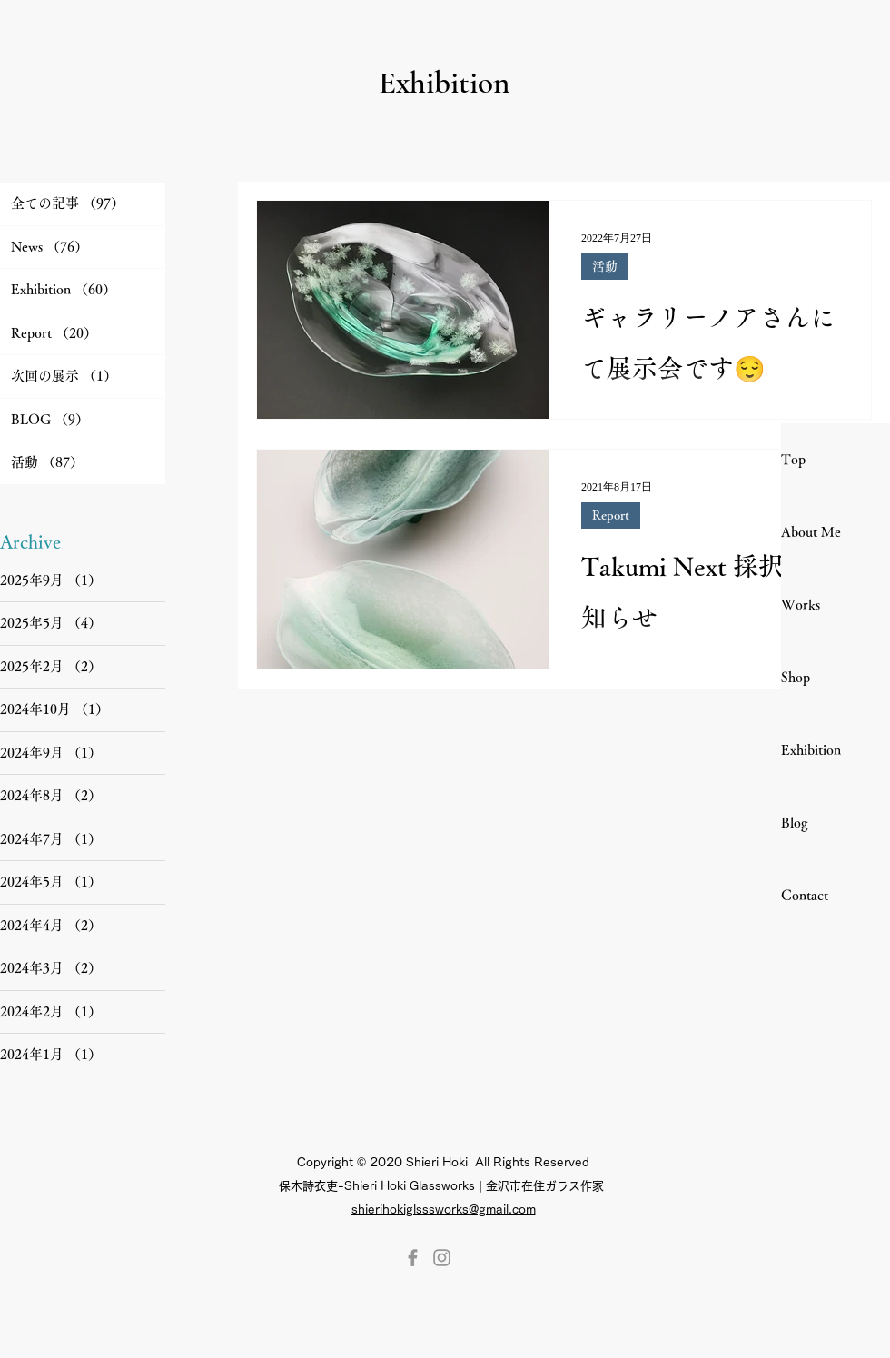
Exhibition (811, 750)
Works (800, 604)
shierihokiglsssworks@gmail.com (443, 1209)
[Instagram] (441, 1257)
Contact (804, 895)
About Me (811, 532)
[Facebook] (412, 1257)
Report (610, 515)
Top (793, 459)
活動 (605, 266)
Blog (794, 822)
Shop (795, 677)
